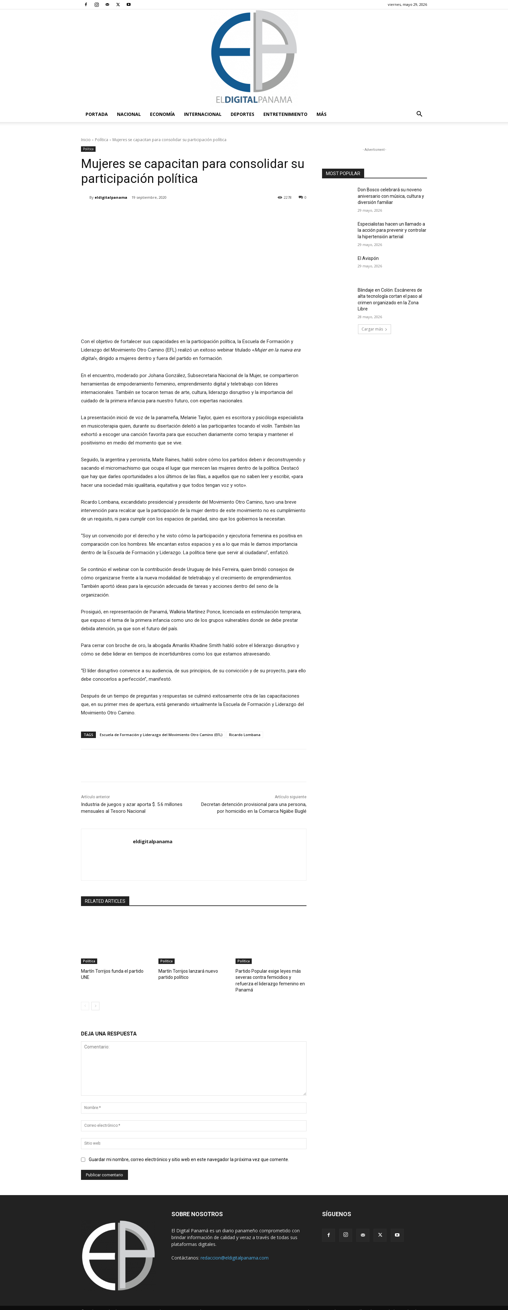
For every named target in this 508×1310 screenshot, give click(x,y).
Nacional (129, 114)
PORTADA (97, 114)
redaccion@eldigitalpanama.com (235, 1250)
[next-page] (95, 998)
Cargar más (374, 329)
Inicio (86, 139)
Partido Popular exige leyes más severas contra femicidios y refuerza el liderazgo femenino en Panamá (270, 977)
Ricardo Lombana (244, 734)
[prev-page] (85, 998)
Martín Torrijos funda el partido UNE (114, 971)
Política (101, 139)
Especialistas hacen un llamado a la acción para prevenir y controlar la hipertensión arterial (392, 230)
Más (322, 114)
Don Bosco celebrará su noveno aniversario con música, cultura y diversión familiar (391, 196)
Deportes (242, 114)
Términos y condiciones (327, 1304)
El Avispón (368, 258)
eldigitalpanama (111, 197)
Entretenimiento (285, 114)
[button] (419, 115)
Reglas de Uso (414, 1304)
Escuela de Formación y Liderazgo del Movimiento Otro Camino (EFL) (161, 734)
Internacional (203, 114)
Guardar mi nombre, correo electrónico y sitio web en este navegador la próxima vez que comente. (189, 1151)
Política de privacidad (375, 1304)
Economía (162, 114)
